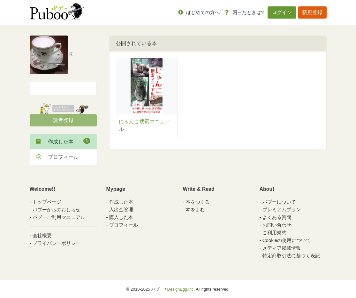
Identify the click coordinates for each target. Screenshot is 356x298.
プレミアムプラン (281, 209)
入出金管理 (121, 209)
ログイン (282, 12)
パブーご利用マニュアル (59, 217)
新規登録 (312, 12)
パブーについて (279, 202)
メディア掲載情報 (281, 248)
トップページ (47, 202)
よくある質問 (276, 217)
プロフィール (57, 157)
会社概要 (42, 235)
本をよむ (195, 209)
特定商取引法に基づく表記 (291, 255)
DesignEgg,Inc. (181, 289)
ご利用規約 (274, 232)
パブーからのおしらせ (56, 209)
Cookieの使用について (286, 240)
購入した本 (121, 217)
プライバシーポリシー (56, 243)
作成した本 (63, 141)
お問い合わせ (276, 225)
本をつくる (198, 202)
